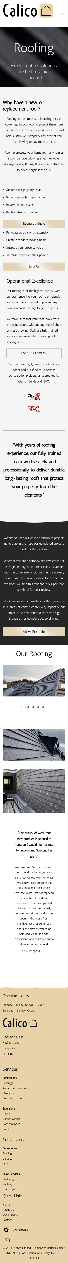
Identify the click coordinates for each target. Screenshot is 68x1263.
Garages (7, 1194)
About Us (8, 1245)
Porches (7, 1164)
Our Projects (10, 1250)
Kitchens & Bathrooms (16, 1123)
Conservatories (11, 1159)
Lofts (6, 1199)
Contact (7, 1255)
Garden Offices (11, 1154)
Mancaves (8, 1128)
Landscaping (10, 1225)
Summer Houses (12, 1134)
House (6, 1149)
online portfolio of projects (47, 538)
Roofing (7, 1220)
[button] (5, 686)
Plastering (8, 1214)
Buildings (8, 1118)
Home (6, 1240)
